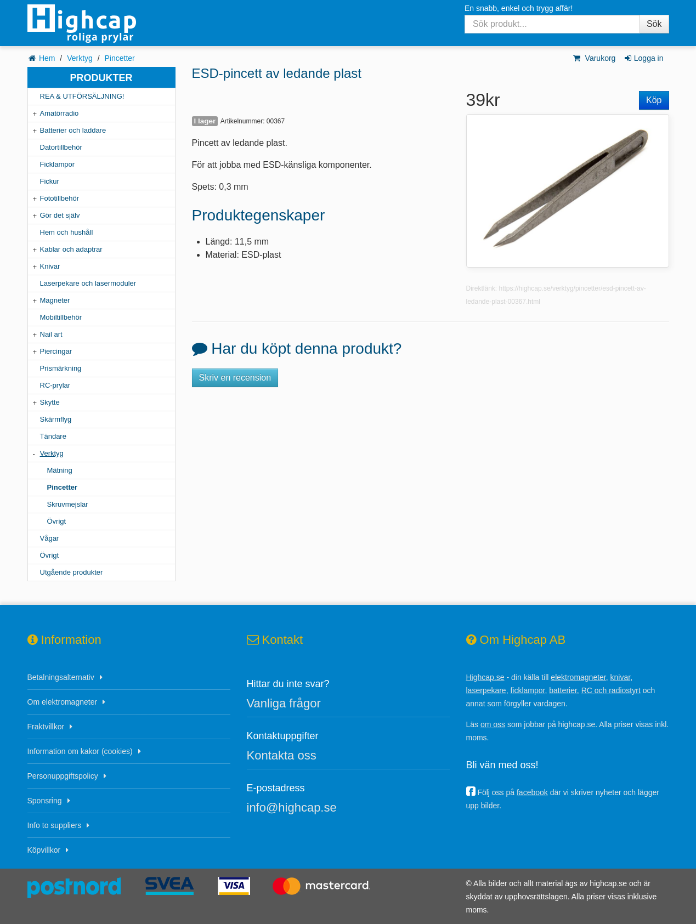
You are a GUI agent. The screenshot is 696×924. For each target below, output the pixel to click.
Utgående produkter (71, 572)
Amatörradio (59, 113)
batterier (563, 690)
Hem (47, 58)
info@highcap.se (292, 807)
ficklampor (527, 690)
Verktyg (80, 58)
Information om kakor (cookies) (80, 751)
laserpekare (486, 690)
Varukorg (593, 58)
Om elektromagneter (62, 702)
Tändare (53, 436)
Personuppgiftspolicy (62, 776)
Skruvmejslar (67, 504)
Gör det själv (60, 215)
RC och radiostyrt (611, 690)
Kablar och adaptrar (71, 249)
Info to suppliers (54, 825)
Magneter (55, 300)
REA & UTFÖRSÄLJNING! (82, 96)
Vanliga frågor (284, 703)
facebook (532, 792)
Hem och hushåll (66, 232)
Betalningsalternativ (60, 677)
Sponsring (44, 800)
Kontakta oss (281, 755)
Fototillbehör (60, 198)
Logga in (643, 58)
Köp (653, 100)
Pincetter (120, 58)
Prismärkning (61, 368)
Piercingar (56, 351)
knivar (620, 677)
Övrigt (56, 521)
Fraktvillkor (46, 726)
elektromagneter (578, 677)
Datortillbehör (61, 147)
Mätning (59, 470)
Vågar (49, 538)
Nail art (51, 334)
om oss (492, 724)
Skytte (50, 402)
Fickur (49, 181)
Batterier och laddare (73, 130)
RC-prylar (55, 385)
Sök (654, 24)
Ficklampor (57, 164)
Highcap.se (485, 677)
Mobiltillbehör (61, 317)
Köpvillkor (44, 850)
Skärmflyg (56, 419)
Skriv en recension (235, 377)
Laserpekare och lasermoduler (88, 283)
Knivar (50, 266)
